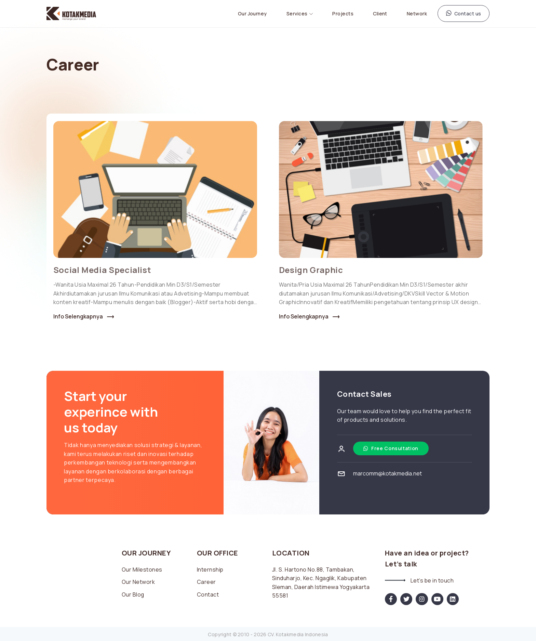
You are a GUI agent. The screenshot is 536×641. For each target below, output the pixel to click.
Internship (210, 568)
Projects (342, 13)
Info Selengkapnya (78, 316)
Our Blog (133, 593)
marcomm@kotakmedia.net (387, 472)
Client (380, 13)
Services (297, 13)
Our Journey (252, 13)
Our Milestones (142, 568)
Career (206, 581)
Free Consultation (390, 447)
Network (417, 13)
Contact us (463, 13)
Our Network (138, 581)
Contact (208, 593)
